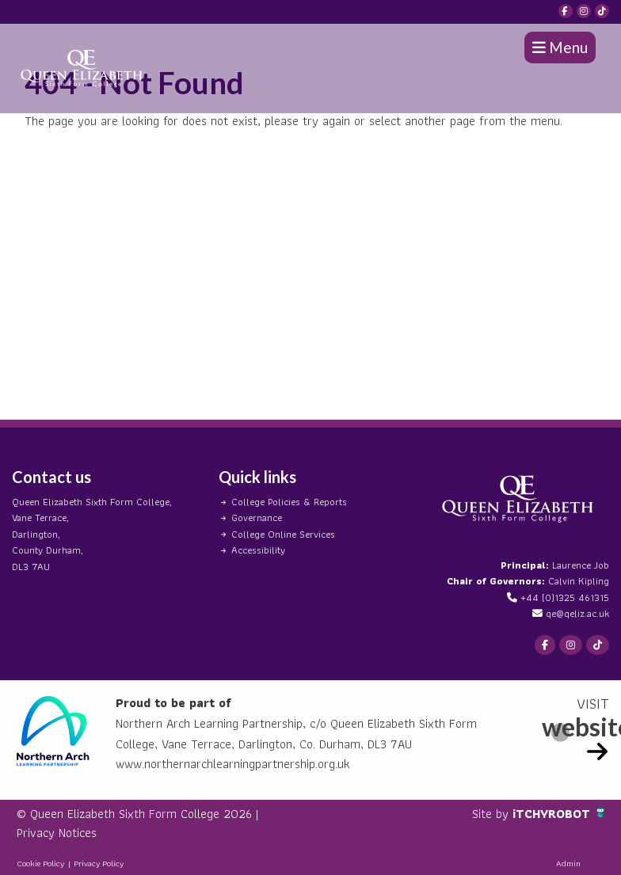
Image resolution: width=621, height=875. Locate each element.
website (575, 726)
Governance (256, 517)
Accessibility (258, 550)
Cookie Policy (40, 863)
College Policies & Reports (289, 501)
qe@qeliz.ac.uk (577, 613)
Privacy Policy (99, 863)
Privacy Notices (57, 833)
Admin (568, 863)
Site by (492, 814)
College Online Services (283, 534)
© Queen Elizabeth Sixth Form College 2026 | (137, 814)
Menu (560, 47)
